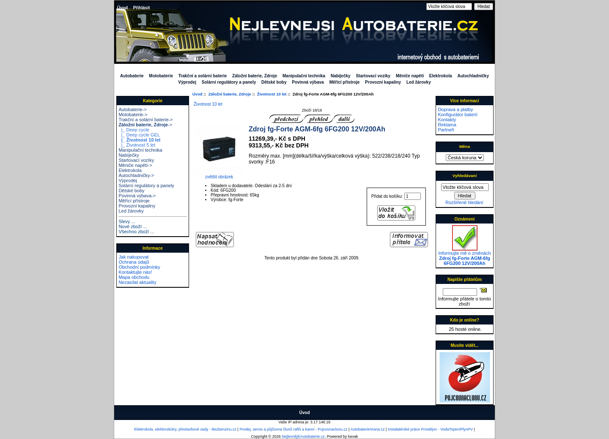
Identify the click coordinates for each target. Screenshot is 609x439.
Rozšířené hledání (464, 202)
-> (145, 124)
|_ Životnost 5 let (136, 144)
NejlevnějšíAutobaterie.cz (303, 436)
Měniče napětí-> (135, 165)
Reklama (447, 124)
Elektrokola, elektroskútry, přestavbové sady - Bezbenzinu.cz (185, 429)
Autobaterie (132, 76)
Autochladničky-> (136, 175)
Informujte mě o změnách (464, 256)
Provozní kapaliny (383, 82)
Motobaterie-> (132, 114)
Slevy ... (126, 221)
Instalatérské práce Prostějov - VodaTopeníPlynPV (430, 429)
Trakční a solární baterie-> (145, 119)
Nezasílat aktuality (137, 282)
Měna (464, 146)
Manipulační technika (304, 76)
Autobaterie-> (132, 109)
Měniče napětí (410, 76)
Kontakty (447, 119)
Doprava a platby (455, 109)
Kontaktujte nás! (135, 272)
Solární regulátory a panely (229, 82)
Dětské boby (273, 82)
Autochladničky (473, 76)
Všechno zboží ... (136, 231)
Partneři (446, 129)
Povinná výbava (308, 82)
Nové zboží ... (132, 226)
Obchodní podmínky (139, 267)
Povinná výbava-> (137, 195)
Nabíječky (341, 76)
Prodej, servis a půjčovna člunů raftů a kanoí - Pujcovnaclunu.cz (293, 429)
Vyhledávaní (465, 175)
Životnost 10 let (272, 94)
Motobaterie (161, 76)
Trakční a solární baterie (202, 76)
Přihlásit (141, 7)
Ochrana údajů (133, 261)
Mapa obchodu (133, 277)
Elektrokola (440, 76)
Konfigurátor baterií (457, 114)
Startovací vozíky (373, 76)
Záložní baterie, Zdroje (229, 94)
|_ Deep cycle (133, 129)
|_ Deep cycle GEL (139, 134)
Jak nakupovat (133, 256)
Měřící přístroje (344, 82)
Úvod (122, 7)
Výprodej (187, 82)
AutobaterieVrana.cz (367, 429)
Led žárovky (418, 82)
